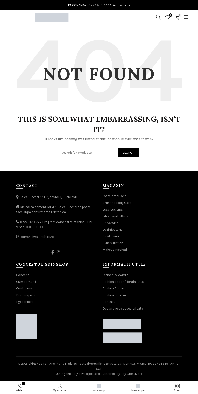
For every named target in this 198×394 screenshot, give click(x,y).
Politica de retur (114, 295)
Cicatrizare (111, 236)
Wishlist (170, 15)
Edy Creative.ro (132, 374)
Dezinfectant (112, 230)
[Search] (158, 17)
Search (128, 153)
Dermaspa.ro (121, 5)
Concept (22, 275)
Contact (109, 302)
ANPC (174, 364)
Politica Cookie (113, 288)
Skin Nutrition (113, 243)
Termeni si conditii (116, 275)
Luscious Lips (113, 209)
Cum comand (26, 282)
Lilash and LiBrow (116, 216)
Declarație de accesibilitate (123, 308)
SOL (99, 369)
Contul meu (24, 288)
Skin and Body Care (117, 203)
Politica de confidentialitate (123, 282)
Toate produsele (114, 196)
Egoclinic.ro (24, 302)
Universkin (110, 223)
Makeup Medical (115, 250)
